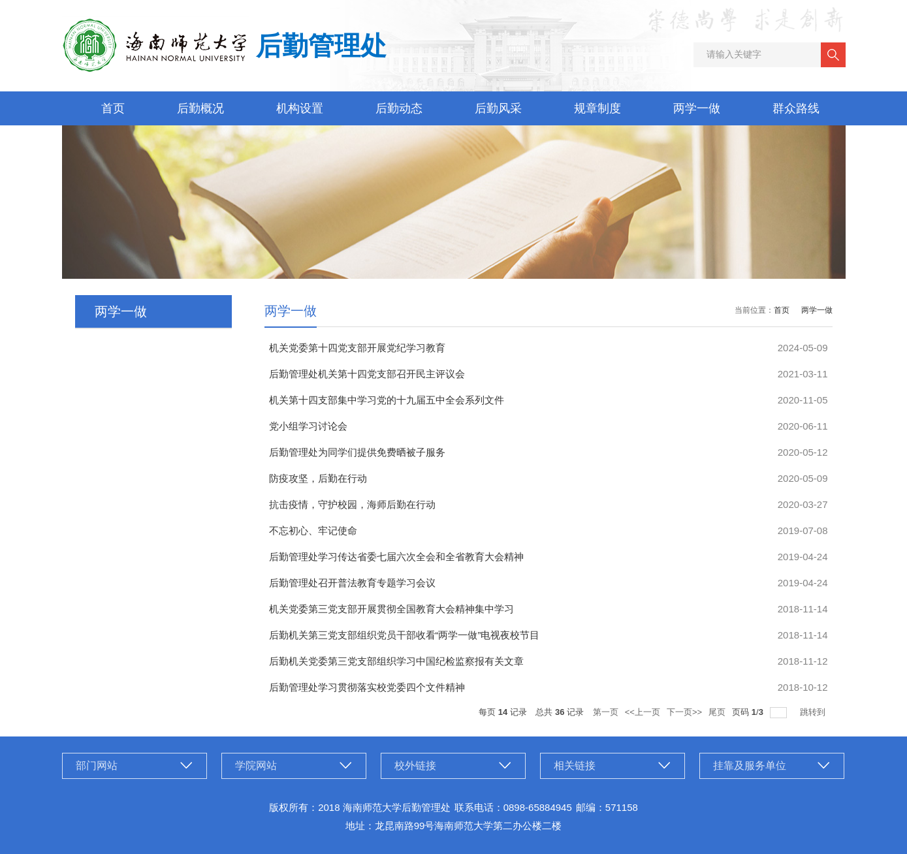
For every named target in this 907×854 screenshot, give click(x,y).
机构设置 (299, 108)
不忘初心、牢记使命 (313, 530)
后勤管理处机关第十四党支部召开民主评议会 (367, 373)
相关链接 (575, 765)
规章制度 (597, 108)
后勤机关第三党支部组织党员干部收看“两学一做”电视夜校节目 (404, 634)
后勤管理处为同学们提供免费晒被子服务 (357, 452)
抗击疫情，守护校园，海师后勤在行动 (352, 504)
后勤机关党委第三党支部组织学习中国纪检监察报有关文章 (396, 661)
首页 (113, 108)
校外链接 (415, 765)
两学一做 (696, 108)
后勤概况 (200, 108)
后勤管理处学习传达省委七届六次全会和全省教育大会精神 (396, 556)
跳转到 (814, 712)
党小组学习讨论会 (308, 426)
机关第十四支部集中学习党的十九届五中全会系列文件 (386, 399)
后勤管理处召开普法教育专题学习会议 (352, 582)
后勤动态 (398, 108)
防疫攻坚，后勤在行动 (318, 478)
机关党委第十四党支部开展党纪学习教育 (357, 347)
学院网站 (256, 765)
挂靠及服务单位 (749, 765)
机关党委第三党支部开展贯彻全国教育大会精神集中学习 (391, 608)
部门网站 (97, 765)
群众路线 (795, 108)
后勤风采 (498, 108)
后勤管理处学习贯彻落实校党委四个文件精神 (367, 687)
